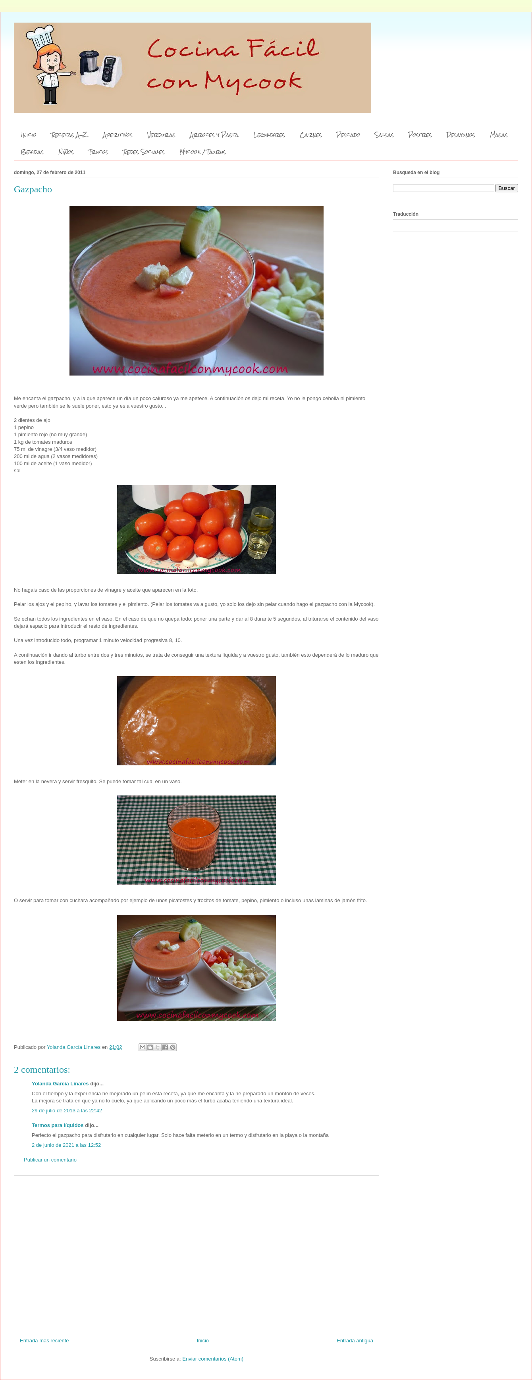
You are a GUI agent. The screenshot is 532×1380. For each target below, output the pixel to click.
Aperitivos (118, 134)
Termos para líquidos (58, 1125)
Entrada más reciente (44, 1341)
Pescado (348, 134)
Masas (499, 134)
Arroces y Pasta (214, 134)
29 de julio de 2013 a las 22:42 (67, 1111)
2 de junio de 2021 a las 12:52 (66, 1145)
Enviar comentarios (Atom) (212, 1359)
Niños (66, 151)
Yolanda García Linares (60, 1084)
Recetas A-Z (70, 134)
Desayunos (461, 134)
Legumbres (269, 134)
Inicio (29, 134)
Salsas (384, 134)
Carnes (311, 134)
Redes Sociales (144, 151)
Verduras (161, 134)
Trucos (98, 151)
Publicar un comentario (50, 1160)
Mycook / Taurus (202, 151)
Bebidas (32, 151)
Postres (420, 134)
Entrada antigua (355, 1341)
